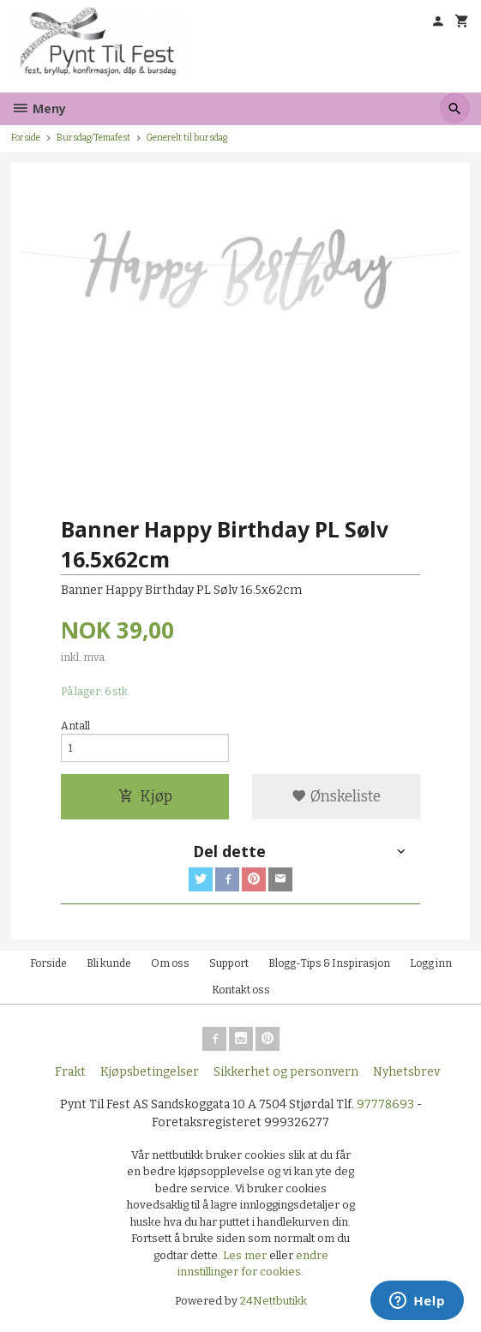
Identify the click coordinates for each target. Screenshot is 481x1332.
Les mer (246, 1255)
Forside (25, 137)
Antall (75, 726)
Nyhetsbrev (406, 1072)
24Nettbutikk (273, 1300)
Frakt (70, 1072)
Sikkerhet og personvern (285, 1072)
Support (229, 963)
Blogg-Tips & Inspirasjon (329, 963)
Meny (38, 108)
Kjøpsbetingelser (149, 1072)
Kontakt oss (241, 990)
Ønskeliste (336, 797)
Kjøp (145, 797)
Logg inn (431, 963)
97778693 (385, 1104)
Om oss (170, 963)
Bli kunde (109, 963)
